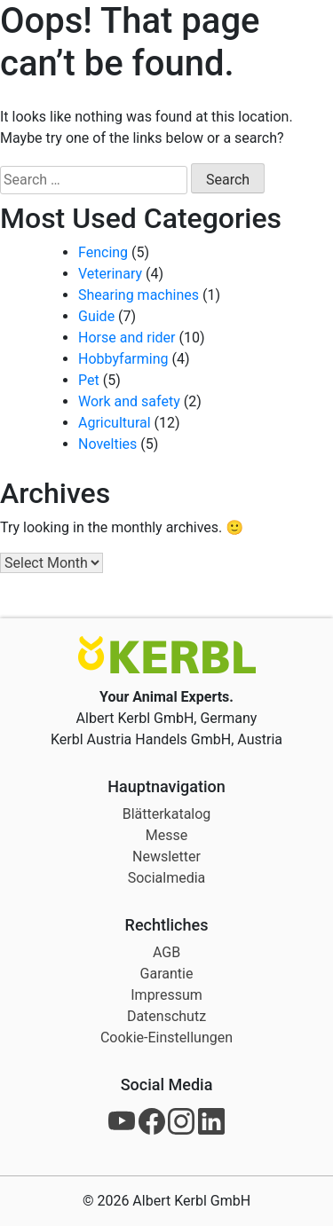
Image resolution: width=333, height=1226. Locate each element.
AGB (166, 952)
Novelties (107, 444)
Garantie (167, 973)
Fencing (103, 252)
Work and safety (129, 401)
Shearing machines (138, 295)
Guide (96, 316)
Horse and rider (126, 337)
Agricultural (114, 422)
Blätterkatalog (167, 814)
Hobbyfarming (123, 358)
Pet (88, 380)
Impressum (166, 994)
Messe (166, 835)
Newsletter (166, 856)
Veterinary (110, 273)
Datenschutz (166, 1016)
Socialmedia (167, 877)
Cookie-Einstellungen (166, 1037)
